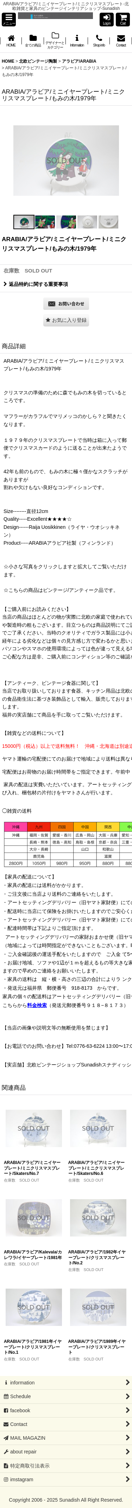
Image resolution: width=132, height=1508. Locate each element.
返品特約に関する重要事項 (36, 284)
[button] (9, 19)
